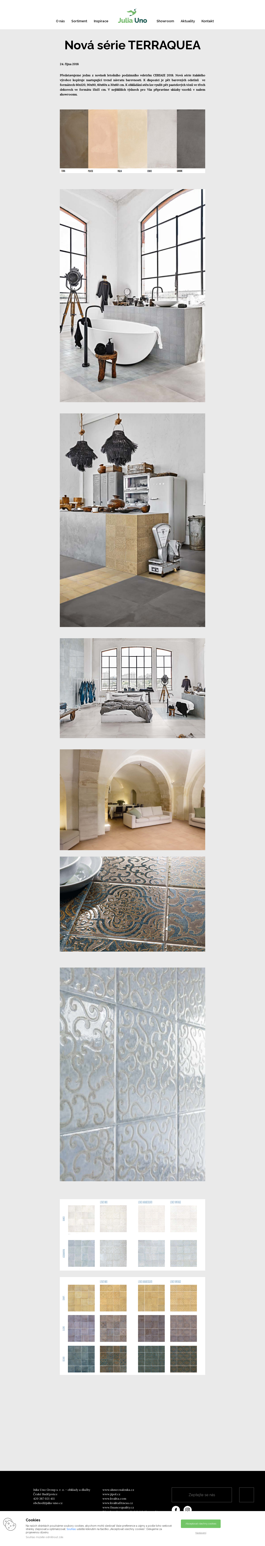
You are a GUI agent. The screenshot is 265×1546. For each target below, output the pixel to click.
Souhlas (71, 1529)
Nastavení (200, 1532)
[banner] (132, 16)
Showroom (165, 21)
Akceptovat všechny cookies (201, 1523)
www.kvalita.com (114, 1498)
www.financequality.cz (118, 1507)
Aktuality (188, 21)
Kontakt (208, 21)
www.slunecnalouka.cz (118, 1490)
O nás (60, 21)
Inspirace (101, 21)
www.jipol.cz (111, 1494)
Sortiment (79, 21)
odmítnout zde (54, 1537)
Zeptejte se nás (202, 1495)
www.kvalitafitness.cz (118, 1503)
